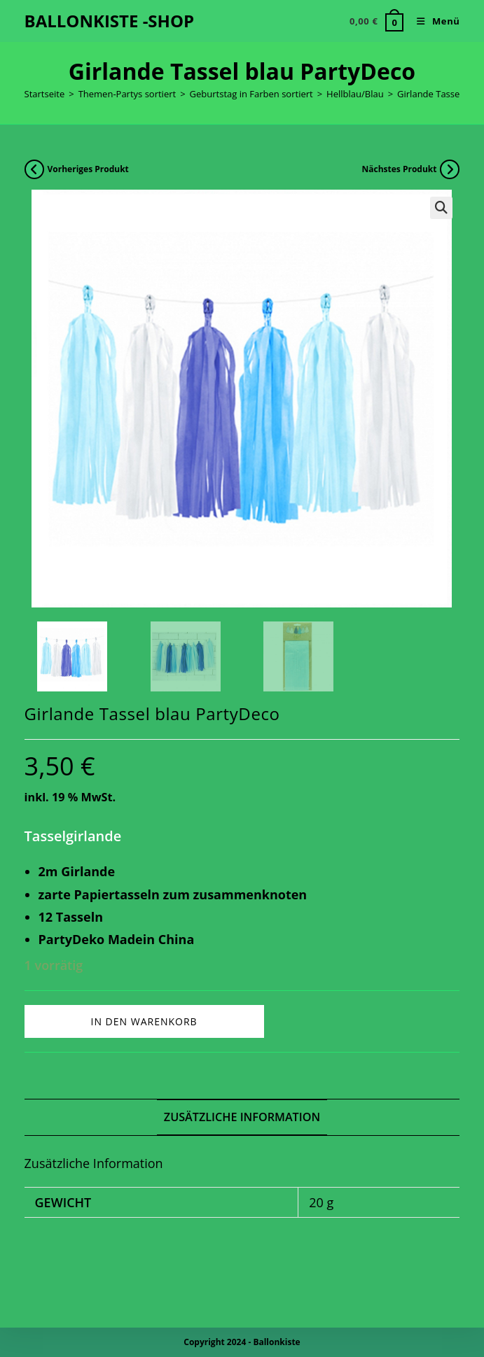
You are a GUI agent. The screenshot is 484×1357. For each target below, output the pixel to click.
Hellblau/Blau (355, 93)
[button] (441, 208)
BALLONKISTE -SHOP (110, 20)
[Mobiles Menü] (432, 21)
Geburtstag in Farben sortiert (251, 93)
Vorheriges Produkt (88, 169)
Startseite (45, 93)
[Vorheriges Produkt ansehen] (34, 169)
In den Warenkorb (144, 1021)
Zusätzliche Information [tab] (242, 1117)
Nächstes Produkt (398, 169)
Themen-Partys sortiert (127, 93)
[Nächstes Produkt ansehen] (449, 169)
